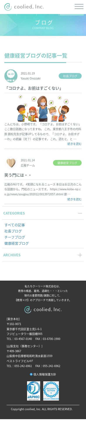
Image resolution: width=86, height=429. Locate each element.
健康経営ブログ (16, 243)
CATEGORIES (14, 213)
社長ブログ (13, 231)
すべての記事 (14, 224)
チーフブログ (14, 237)
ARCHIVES (12, 254)
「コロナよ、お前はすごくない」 (33, 88)
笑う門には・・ (18, 175)
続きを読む (74, 143)
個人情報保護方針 (44, 374)
